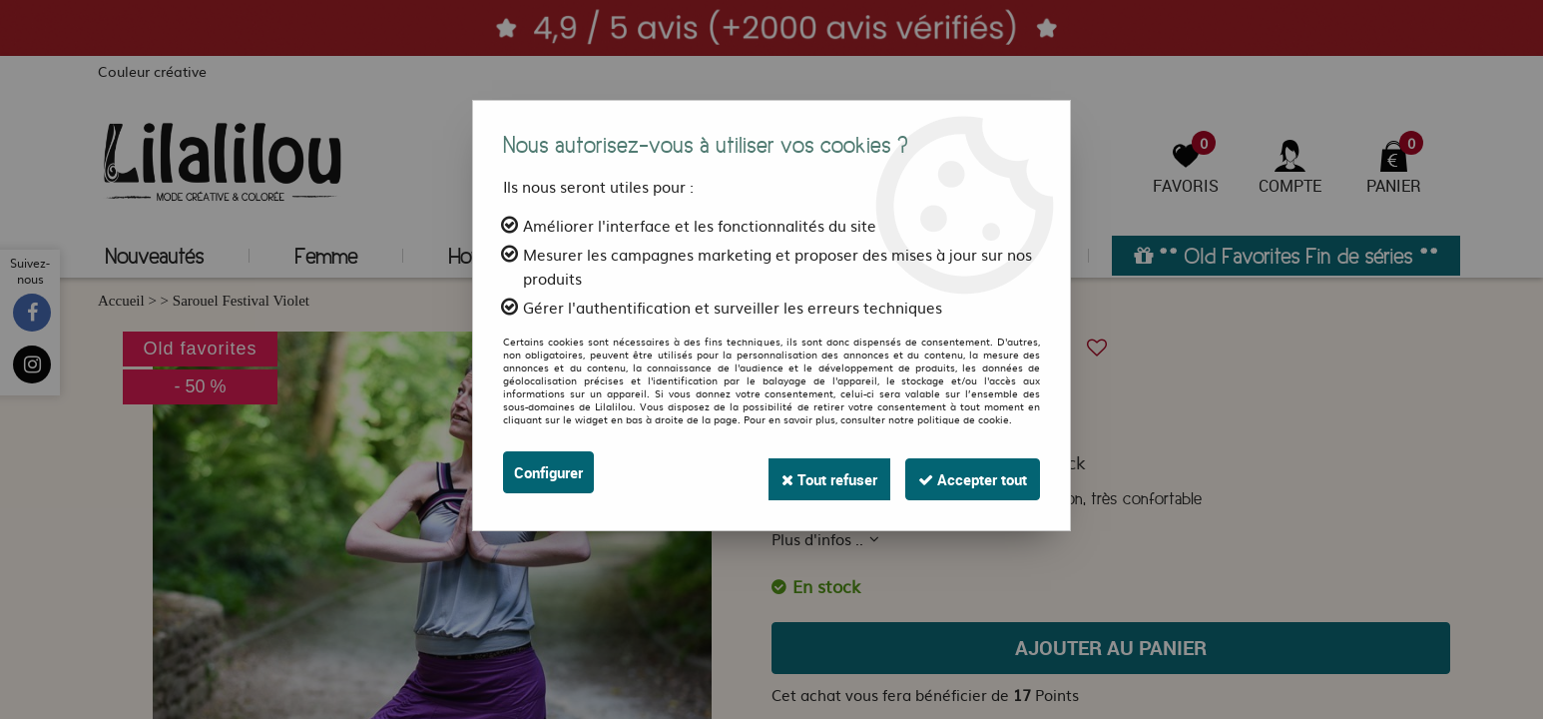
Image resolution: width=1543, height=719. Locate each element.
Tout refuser (808, 472)
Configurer (552, 472)
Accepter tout (965, 472)
